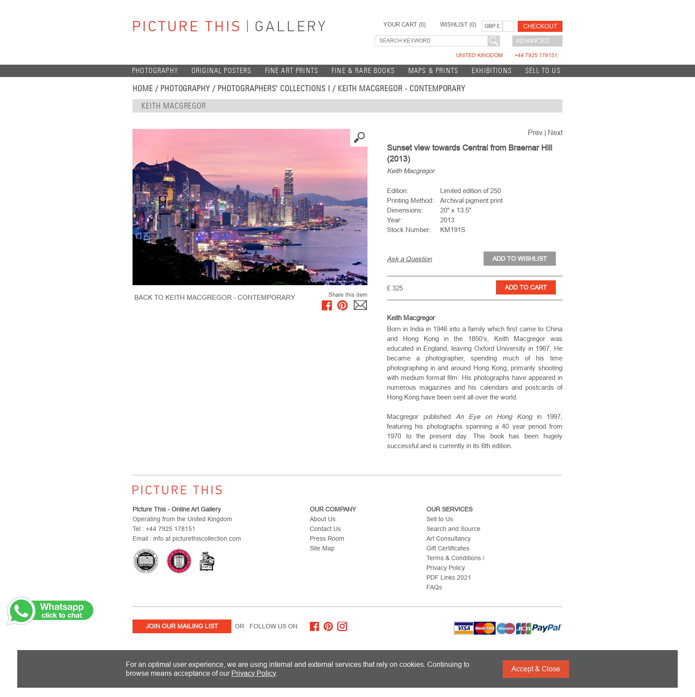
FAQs (434, 587)
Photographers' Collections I (274, 88)
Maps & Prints (433, 70)
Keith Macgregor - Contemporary (402, 88)
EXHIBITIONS (492, 70)
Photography (155, 70)
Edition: (397, 190)
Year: (394, 220)
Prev (535, 132)
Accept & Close (535, 669)
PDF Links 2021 (448, 577)
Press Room (327, 538)
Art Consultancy (448, 538)
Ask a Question (409, 259)
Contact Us (325, 528)
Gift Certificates (447, 548)
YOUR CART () (404, 25)
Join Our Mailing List (182, 626)
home (143, 88)
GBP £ (492, 26)
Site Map (322, 548)
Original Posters (221, 70)
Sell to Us (543, 70)
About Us (323, 519)
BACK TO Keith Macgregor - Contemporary (214, 297)
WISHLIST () (458, 25)
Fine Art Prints (292, 70)
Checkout (540, 26)
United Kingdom (507, 55)
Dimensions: (405, 210)
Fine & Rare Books (363, 70)
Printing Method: (410, 200)
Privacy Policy (253, 673)
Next (555, 132)
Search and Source (453, 528)
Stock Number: (409, 229)
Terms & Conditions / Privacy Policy (455, 562)
